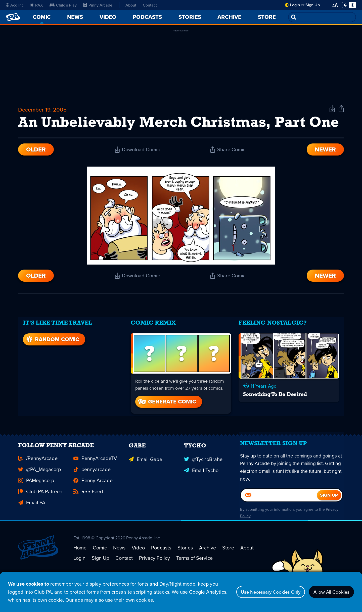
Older (36, 169)
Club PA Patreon (40, 514)
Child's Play (63, 5)
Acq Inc (15, 5)
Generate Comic (166, 418)
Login (295, 5)
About (130, 5)
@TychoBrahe (203, 481)
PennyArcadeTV (95, 481)
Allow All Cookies (329, 591)
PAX (36, 5)
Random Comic (51, 356)
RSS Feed (88, 514)
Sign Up (312, 5)
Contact (150, 5)
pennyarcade (92, 492)
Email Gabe (145, 481)
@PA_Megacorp (39, 492)
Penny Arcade (93, 503)
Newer (325, 169)
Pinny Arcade (97, 5)
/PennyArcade (38, 481)
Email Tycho (201, 492)
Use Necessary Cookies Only (263, 591)
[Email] (279, 521)
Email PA (31, 525)
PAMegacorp (36, 503)
